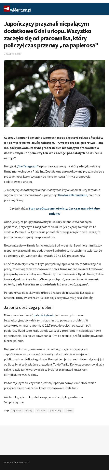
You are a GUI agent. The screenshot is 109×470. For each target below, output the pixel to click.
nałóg (28, 410)
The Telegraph (27, 166)
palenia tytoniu (44, 315)
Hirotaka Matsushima (72, 195)
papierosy (55, 410)
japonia (16, 410)
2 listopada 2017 (12, 53)
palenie (41, 410)
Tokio (69, 410)
